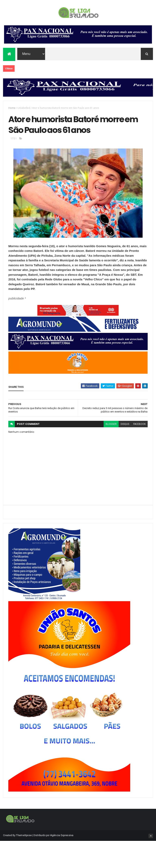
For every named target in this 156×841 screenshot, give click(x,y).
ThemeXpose (24, 835)
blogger (111, 424)
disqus (125, 424)
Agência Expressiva (61, 835)
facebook (139, 424)
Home (11, 108)
